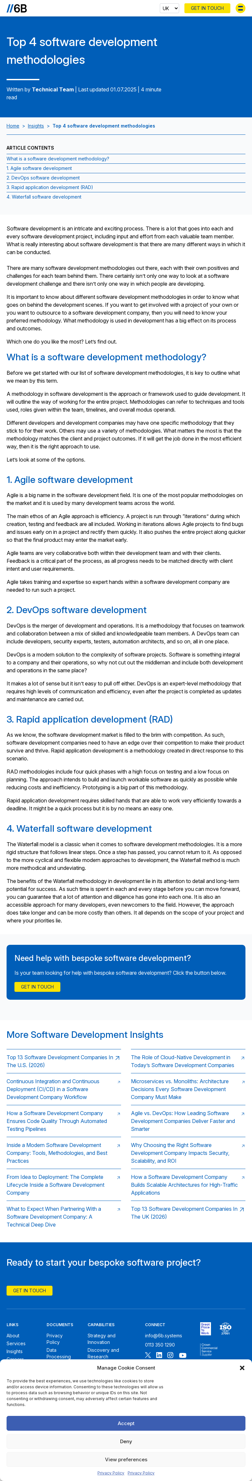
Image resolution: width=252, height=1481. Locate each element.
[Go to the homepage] (17, 8)
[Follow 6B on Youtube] (182, 1356)
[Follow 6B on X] (148, 1356)
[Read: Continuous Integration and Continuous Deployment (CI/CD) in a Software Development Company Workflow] (64, 1089)
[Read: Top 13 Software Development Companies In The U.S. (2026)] (64, 1061)
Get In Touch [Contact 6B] (207, 8)
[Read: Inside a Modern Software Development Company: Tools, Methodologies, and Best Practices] (64, 1153)
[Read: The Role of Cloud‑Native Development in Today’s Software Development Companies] (188, 1061)
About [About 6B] (13, 1335)
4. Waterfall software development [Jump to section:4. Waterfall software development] (44, 197)
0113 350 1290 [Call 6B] (160, 1345)
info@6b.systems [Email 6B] (163, 1335)
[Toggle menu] (240, 8)
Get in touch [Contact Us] (37, 987)
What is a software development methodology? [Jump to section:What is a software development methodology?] (58, 158)
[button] (242, 1368)
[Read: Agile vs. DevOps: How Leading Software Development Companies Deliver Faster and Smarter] (188, 1121)
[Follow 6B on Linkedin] (159, 1356)
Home (13, 126)
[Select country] (169, 8)
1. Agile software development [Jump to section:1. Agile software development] (39, 168)
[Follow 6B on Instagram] (170, 1356)
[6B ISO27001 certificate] (225, 1328)
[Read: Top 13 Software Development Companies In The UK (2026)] (188, 1216)
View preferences (126, 1459)
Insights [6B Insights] (15, 1351)
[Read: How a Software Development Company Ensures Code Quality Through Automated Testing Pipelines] (64, 1121)
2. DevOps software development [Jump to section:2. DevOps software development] (43, 177)
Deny (126, 1441)
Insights (36, 126)
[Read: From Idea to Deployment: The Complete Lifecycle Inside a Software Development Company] (64, 1185)
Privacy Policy (110, 1472)
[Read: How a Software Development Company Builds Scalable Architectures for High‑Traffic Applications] (188, 1185)
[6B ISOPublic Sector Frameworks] (209, 1349)
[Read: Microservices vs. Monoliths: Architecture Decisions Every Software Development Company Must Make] (188, 1089)
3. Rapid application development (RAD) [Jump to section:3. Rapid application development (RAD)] (50, 187)
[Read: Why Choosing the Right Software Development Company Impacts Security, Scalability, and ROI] (188, 1153)
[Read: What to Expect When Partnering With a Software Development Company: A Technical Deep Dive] (64, 1216)
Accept (126, 1423)
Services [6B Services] (16, 1343)
